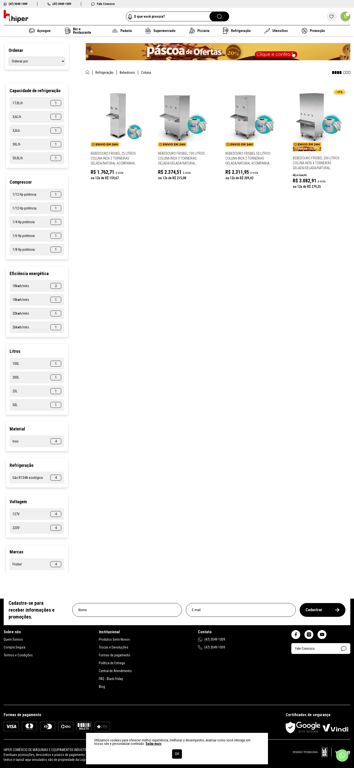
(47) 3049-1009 (15, 4)
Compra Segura (14, 647)
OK (177, 754)
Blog (102, 687)
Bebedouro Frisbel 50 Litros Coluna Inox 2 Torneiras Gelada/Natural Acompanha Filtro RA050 (247, 158)
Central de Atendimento (115, 671)
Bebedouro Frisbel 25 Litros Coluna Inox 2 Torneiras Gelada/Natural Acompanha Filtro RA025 (113, 158)
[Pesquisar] (219, 16)
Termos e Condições (18, 655)
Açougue (40, 30)
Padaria (122, 31)
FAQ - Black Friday (111, 679)
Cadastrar (322, 609)
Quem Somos (13, 639)
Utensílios (276, 31)
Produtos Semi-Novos (114, 639)
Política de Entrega (112, 663)
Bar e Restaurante (78, 30)
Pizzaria (199, 31)
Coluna (146, 72)
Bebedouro (127, 72)
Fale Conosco (103, 4)
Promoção (313, 31)
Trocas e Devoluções (113, 647)
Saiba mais (154, 744)
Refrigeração (237, 30)
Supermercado (160, 31)
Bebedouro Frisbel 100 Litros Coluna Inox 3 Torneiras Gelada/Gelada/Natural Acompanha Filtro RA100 (181, 158)
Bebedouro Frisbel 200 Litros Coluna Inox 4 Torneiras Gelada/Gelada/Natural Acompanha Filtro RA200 (316, 163)
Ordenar (16, 50)
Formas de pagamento (114, 655)
